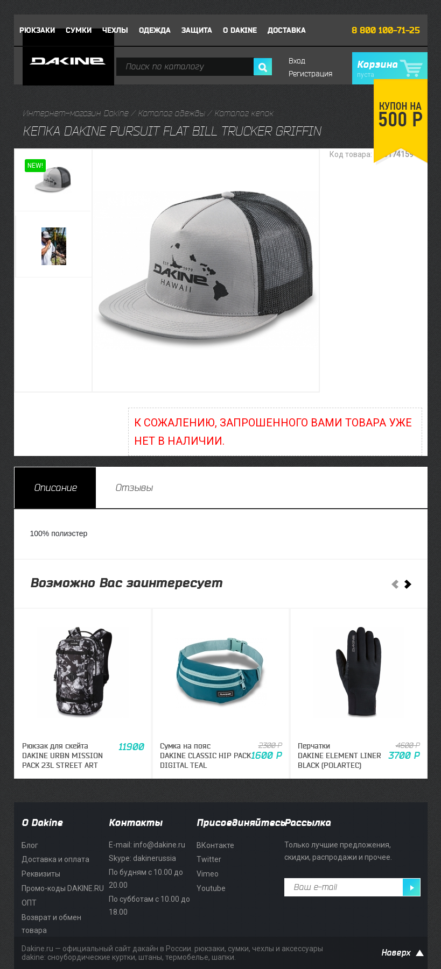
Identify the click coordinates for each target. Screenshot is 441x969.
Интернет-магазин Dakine (75, 113)
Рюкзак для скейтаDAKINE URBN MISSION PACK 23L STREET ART (62, 756)
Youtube (211, 888)
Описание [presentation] (55, 488)
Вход (297, 61)
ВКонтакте (215, 845)
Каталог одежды (171, 113)
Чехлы (115, 30)
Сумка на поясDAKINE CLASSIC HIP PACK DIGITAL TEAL (205, 756)
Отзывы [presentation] (133, 488)
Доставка (287, 30)
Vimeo (208, 874)
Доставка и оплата (55, 859)
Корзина (390, 69)
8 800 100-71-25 (386, 31)
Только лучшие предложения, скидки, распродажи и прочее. (338, 851)
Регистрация (310, 74)
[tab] (55, 487)
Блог (30, 845)
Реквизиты (41, 874)
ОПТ (29, 903)
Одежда (155, 30)
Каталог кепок (244, 113)
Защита (196, 30)
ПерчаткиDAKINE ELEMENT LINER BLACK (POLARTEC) (339, 756)
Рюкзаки (37, 30)
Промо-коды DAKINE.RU (63, 888)
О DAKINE (240, 30)
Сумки (79, 30)
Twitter (209, 859)
